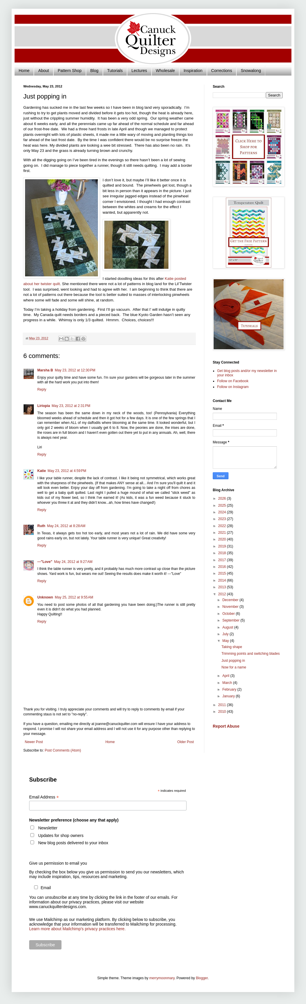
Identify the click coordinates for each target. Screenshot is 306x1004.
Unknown (45, 597)
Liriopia (43, 406)
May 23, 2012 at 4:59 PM (67, 471)
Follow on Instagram (233, 387)
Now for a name (233, 667)
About (43, 70)
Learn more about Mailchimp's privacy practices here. (77, 928)
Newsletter (47, 828)
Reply (41, 389)
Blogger (202, 978)
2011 (222, 705)
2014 (222, 580)
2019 (222, 546)
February (229, 689)
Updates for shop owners (61, 835)
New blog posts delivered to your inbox (73, 842)
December (231, 600)
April (226, 676)
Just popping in (233, 661)
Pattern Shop (70, 70)
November (231, 607)
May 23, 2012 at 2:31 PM (71, 406)
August (228, 627)
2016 (222, 567)
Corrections (221, 70)
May (226, 641)
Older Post (185, 742)
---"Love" (44, 562)
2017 (222, 560)
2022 (222, 526)
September (231, 620)
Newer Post (34, 742)
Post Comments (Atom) (63, 750)
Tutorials (115, 70)
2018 (222, 553)
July (226, 634)
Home (24, 70)
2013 (222, 587)
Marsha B (45, 370)
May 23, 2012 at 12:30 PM (75, 370)
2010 (222, 712)
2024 (222, 512)
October (229, 614)
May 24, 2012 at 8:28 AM (66, 526)
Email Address (44, 797)
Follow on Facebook (232, 381)
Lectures (139, 70)
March (227, 683)
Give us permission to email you (58, 863)
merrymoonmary (161, 978)
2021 (222, 533)
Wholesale (165, 70)
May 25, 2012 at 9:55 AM (74, 597)
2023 (222, 519)
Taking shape (231, 647)
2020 (222, 539)
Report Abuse (226, 726)
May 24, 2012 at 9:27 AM (73, 562)
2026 (222, 498)
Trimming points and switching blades (250, 654)
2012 (222, 594)
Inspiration (193, 70)
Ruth (41, 526)
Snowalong (251, 70)
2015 (222, 573)
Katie (41, 471)
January (229, 696)
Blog (94, 70)
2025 (222, 505)
